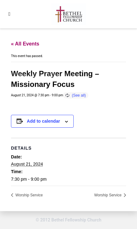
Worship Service (28, 195)
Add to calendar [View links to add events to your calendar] (43, 121)
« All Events (25, 43)
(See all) (79, 95)
